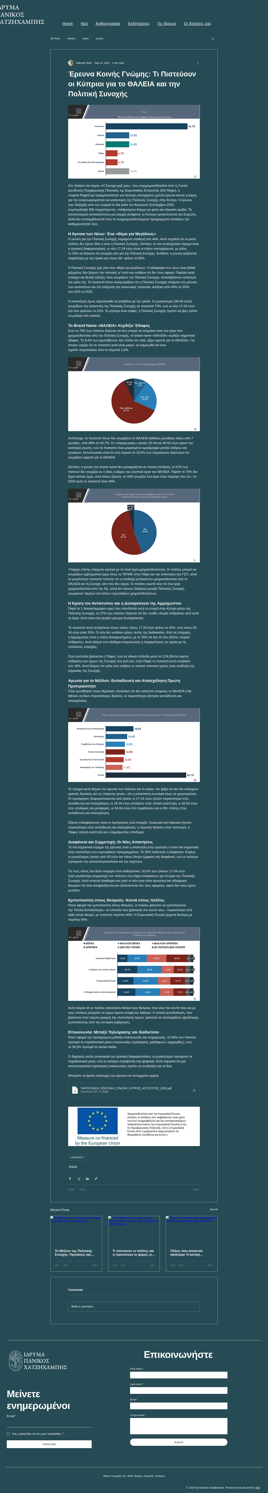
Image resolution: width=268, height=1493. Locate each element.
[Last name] (177, 1390)
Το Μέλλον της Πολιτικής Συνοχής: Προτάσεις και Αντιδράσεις (73, 1253)
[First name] (177, 1375)
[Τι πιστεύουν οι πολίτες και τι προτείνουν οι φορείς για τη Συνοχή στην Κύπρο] (134, 1230)
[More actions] (198, 63)
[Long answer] (178, 1426)
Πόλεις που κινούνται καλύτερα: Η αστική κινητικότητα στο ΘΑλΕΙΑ (189, 1253)
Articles (71, 38)
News (85, 38)
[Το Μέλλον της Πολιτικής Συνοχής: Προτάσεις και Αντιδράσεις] (76, 1230)
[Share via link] (96, 1178)
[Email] (48, 1423)
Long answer (138, 1415)
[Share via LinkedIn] (87, 1178)
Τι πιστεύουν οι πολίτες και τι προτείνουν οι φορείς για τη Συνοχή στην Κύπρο (133, 1253)
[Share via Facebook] (70, 1178)
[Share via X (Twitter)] (78, 1178)
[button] (213, 38)
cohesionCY (77, 1157)
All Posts (55, 38)
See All (214, 1209)
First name (137, 1368)
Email (11, 1416)
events (99, 38)
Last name (137, 1384)
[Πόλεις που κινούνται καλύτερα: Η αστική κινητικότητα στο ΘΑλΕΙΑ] (191, 1230)
